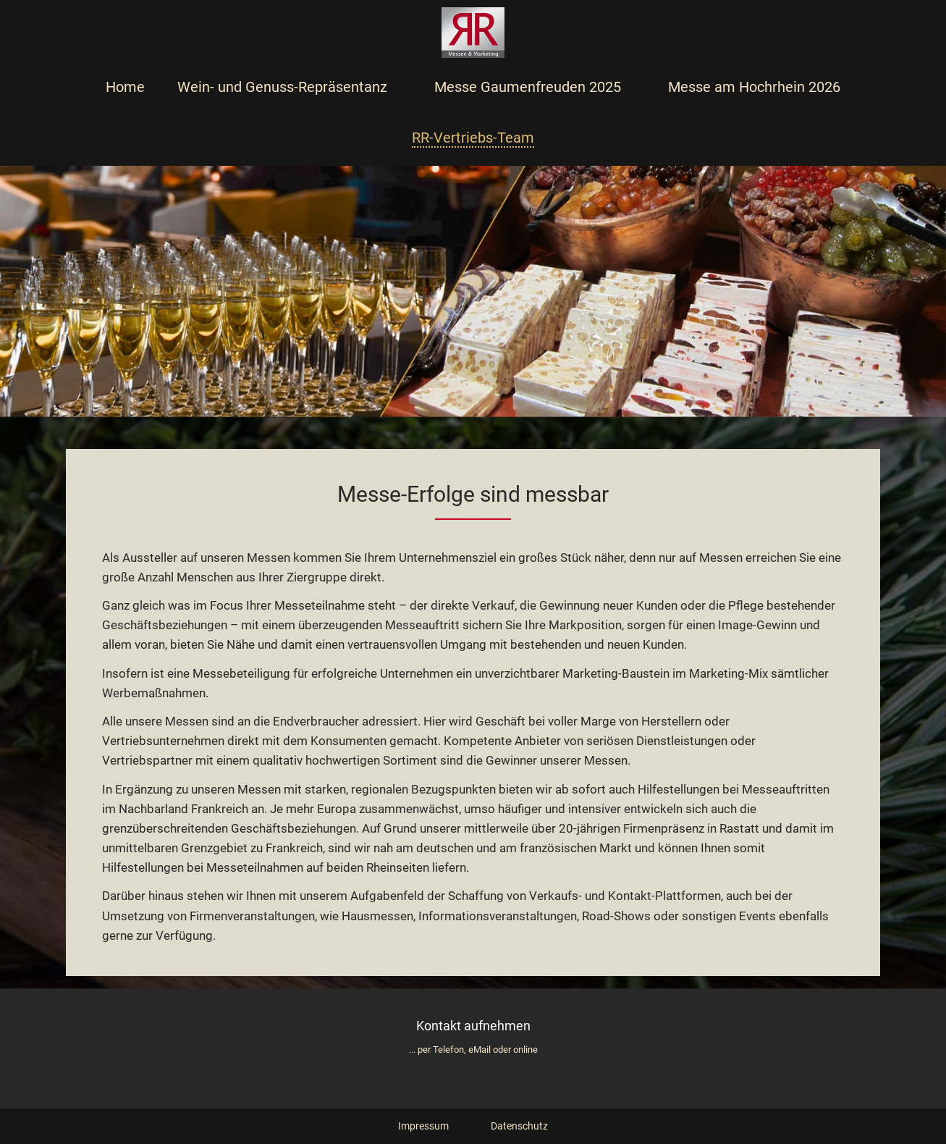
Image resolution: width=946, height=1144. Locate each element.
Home (125, 87)
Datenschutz (519, 1126)
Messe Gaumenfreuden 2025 (527, 87)
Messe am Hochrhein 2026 (754, 87)
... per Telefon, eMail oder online (473, 1049)
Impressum (423, 1126)
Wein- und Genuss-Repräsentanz (282, 87)
